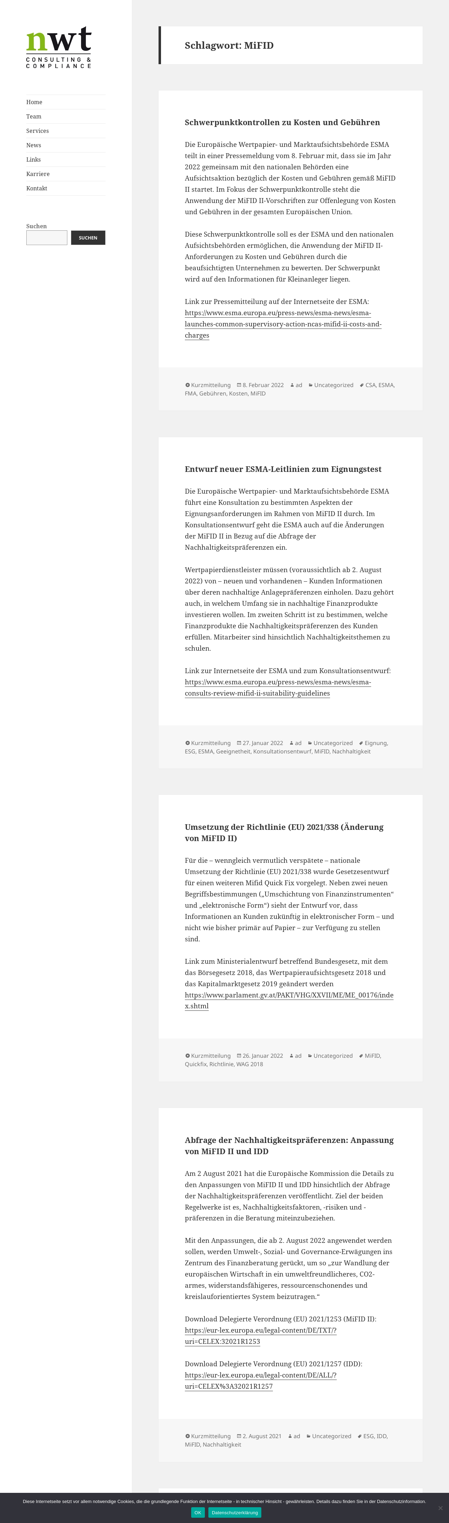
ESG (190, 751)
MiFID (258, 393)
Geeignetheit (233, 751)
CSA (371, 385)
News (33, 145)
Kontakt (36, 188)
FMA (190, 393)
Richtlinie (221, 1064)
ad (299, 385)
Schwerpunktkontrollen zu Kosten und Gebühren (282, 122)
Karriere (38, 174)
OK (198, 1512)
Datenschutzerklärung (235, 1512)
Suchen (36, 226)
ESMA (386, 385)
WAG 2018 (249, 1064)
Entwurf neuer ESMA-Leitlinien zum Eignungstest (283, 468)
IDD (382, 1436)
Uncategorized (334, 385)
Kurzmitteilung (211, 385)
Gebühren (212, 393)
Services (37, 131)
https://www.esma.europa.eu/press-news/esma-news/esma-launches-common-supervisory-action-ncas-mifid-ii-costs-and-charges (283, 324)
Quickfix (196, 1064)
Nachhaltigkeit (351, 751)
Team (33, 116)
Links (33, 159)
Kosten (238, 393)
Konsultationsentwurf (282, 751)
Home (34, 102)
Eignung (376, 743)
